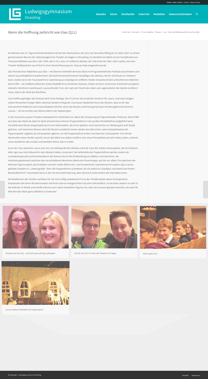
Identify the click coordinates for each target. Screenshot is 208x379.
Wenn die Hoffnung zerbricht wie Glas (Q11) (42, 32)
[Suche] (197, 14)
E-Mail (186, 2)
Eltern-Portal (195, 2)
